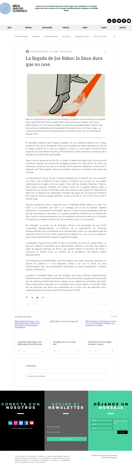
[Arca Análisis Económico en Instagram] (16, 423)
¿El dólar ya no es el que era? (64, 343)
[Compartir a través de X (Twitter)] (32, 297)
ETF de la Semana (100, 36)
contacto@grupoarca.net (21, 428)
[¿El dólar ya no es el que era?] (66, 329)
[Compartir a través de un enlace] (43, 297)
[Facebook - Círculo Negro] (124, 21)
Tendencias (66, 36)
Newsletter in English (82, 36)
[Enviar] (122, 432)
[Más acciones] (105, 51)
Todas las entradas (21, 36)
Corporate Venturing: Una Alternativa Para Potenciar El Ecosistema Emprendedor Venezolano (30, 343)
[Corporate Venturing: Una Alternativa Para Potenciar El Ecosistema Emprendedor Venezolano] (30, 329)
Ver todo (114, 316)
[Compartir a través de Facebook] (27, 297)
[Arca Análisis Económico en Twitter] (21, 423)
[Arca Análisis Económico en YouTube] (32, 423)
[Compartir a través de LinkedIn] (37, 297)
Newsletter (36, 36)
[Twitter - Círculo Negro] (119, 21)
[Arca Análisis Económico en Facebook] (26, 423)
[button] (28, 28)
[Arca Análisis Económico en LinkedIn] (10, 423)
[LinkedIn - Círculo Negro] (109, 21)
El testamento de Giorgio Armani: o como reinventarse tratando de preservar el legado (100, 343)
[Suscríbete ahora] (67, 439)
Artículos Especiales (51, 36)
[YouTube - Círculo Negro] (129, 21)
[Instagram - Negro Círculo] (114, 21)
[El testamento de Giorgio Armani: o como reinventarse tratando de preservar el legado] (101, 329)
